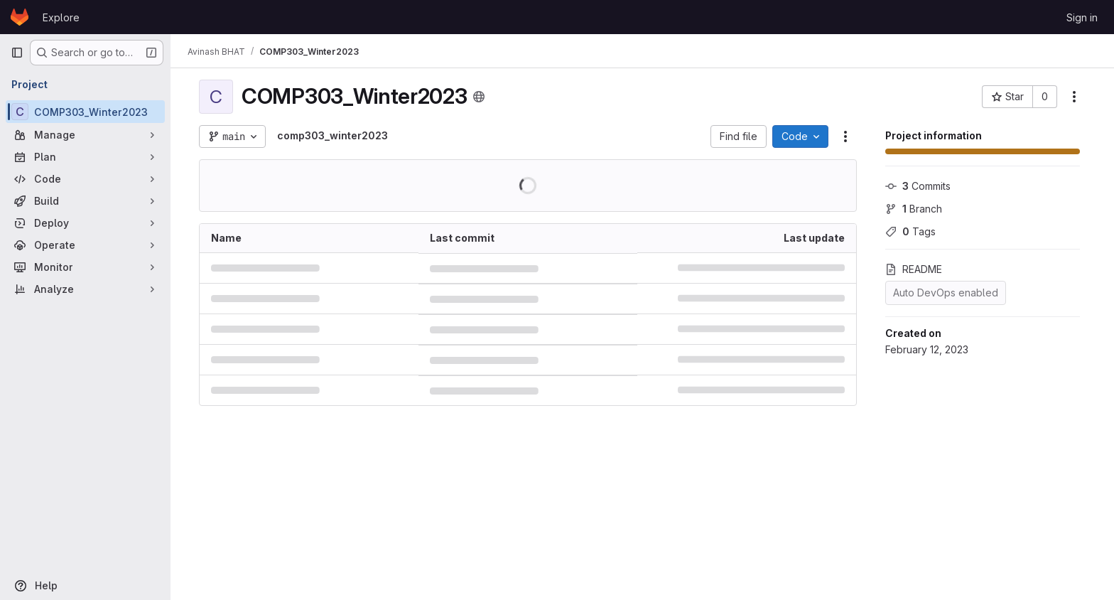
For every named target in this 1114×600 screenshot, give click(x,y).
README (913, 269)
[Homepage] (19, 17)
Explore (61, 17)
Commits (918, 186)
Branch (913, 209)
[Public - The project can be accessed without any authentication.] (479, 96)
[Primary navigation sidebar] (17, 52)
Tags (910, 231)
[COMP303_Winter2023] (85, 111)
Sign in (1082, 17)
